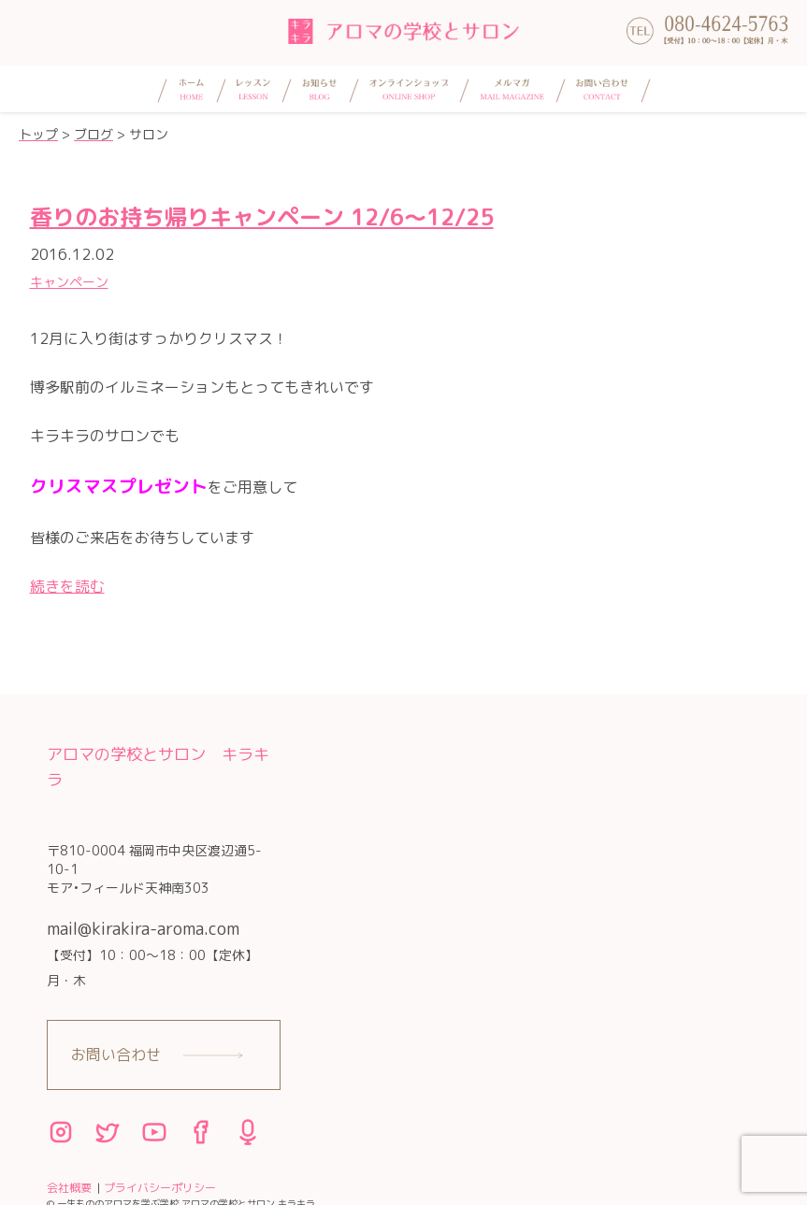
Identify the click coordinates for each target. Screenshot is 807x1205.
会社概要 (69, 1188)
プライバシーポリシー (160, 1188)
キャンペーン (69, 282)
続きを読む (67, 586)
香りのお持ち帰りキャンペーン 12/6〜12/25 (262, 217)
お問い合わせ (116, 1054)
